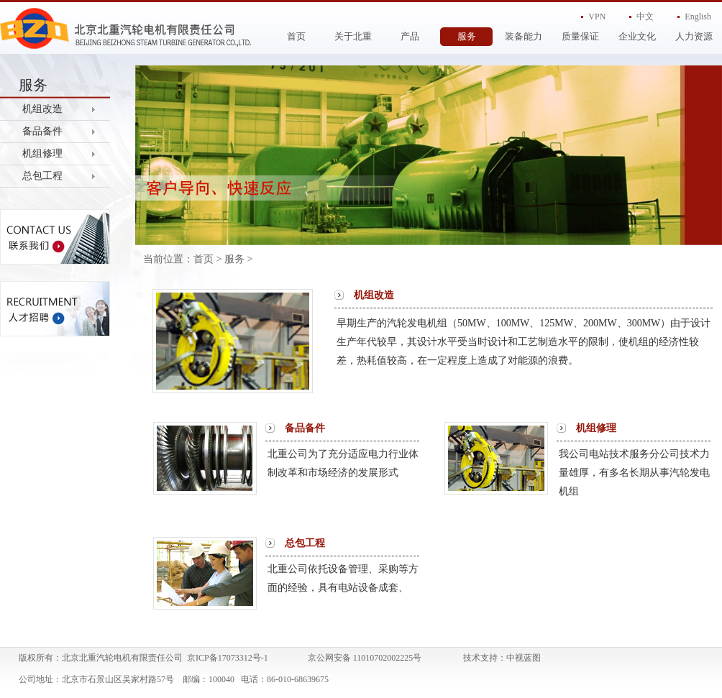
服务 (466, 36)
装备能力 (523, 36)
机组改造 (42, 109)
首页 (296, 36)
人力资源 (694, 36)
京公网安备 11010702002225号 (365, 658)
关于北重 (353, 36)
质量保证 (580, 36)
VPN (597, 17)
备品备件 (42, 131)
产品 (410, 36)
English (698, 17)
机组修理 (42, 153)
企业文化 (637, 36)
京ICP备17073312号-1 (227, 658)
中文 (645, 17)
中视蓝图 (523, 658)
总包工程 (42, 175)
